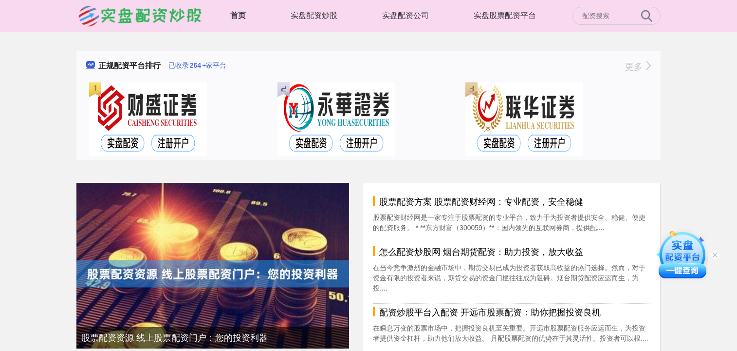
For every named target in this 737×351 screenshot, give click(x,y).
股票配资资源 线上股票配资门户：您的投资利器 (174, 338)
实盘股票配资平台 (505, 15)
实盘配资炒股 (314, 15)
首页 (238, 15)
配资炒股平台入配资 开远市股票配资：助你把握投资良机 (490, 312)
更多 (638, 67)
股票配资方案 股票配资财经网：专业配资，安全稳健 (481, 202)
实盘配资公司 (405, 15)
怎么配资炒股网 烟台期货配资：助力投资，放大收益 (481, 252)
